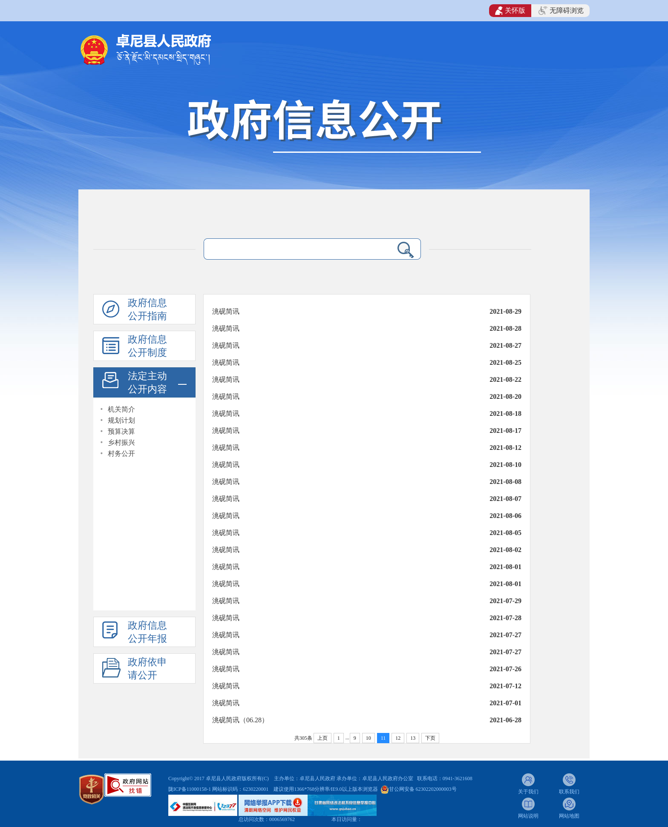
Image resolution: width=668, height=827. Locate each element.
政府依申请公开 (147, 669)
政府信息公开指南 (147, 309)
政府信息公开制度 (147, 346)
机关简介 (121, 409)
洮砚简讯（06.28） (240, 720)
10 (368, 738)
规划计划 (121, 420)
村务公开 (121, 453)
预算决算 (121, 431)
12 (397, 738)
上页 (322, 738)
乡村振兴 (121, 442)
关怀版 (510, 10)
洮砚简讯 (225, 311)
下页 (430, 738)
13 (412, 738)
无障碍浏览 (561, 10)
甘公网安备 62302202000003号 (423, 789)
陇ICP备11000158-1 (190, 789)
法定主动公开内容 (147, 383)
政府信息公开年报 (147, 632)
